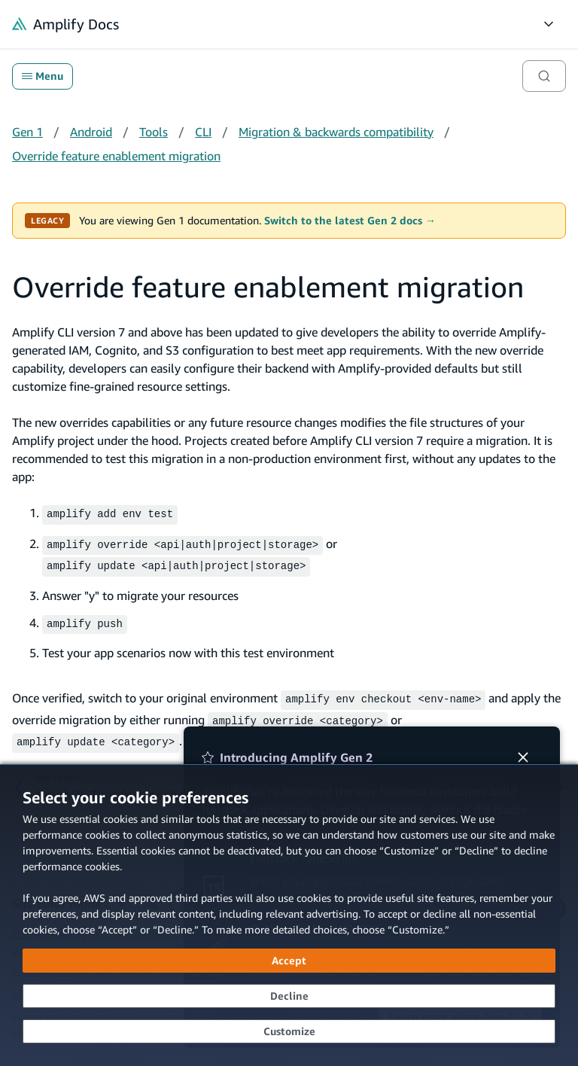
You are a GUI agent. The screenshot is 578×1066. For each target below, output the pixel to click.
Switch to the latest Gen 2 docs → (350, 220)
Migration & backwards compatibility (336, 131)
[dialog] (289, 915)
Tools (153, 131)
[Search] (544, 76)
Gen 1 (27, 131)
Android (91, 131)
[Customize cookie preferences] (289, 1031)
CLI (203, 131)
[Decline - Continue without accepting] (289, 996)
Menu (42, 76)
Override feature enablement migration (116, 155)
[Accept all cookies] (289, 961)
